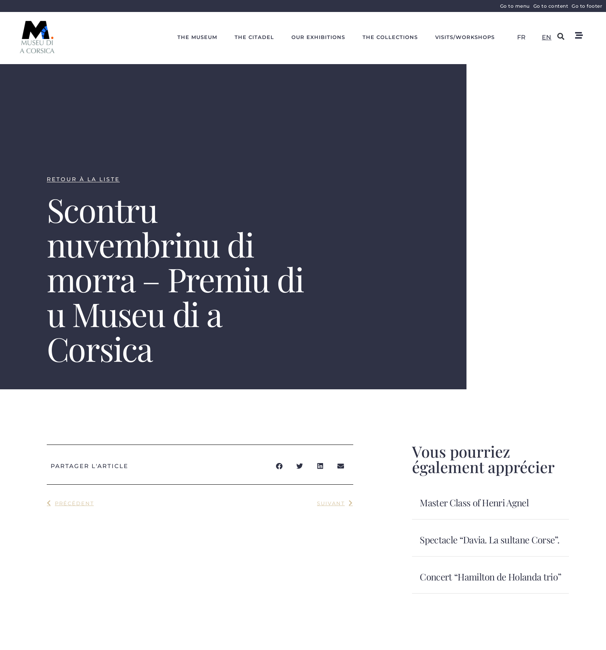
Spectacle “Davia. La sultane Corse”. (489, 539)
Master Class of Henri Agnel (474, 502)
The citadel (254, 37)
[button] (561, 36)
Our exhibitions (318, 37)
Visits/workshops (465, 37)
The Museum (197, 37)
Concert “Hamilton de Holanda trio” (490, 576)
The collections (390, 37)
